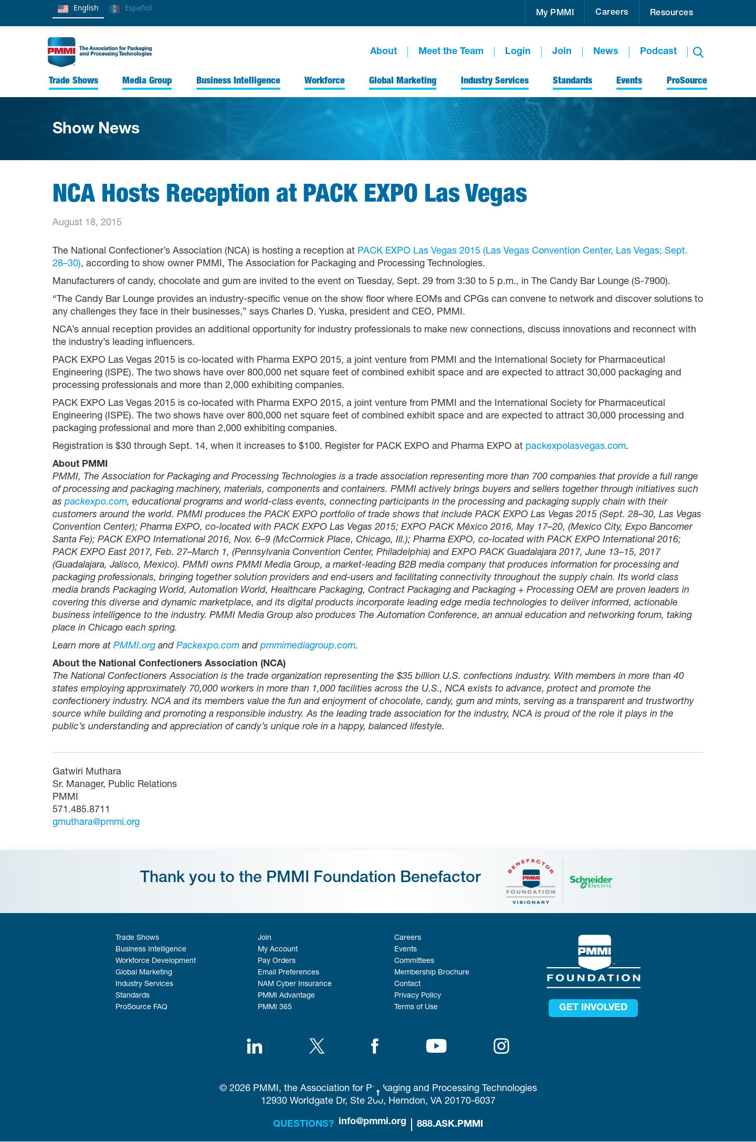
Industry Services (144, 984)
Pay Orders (277, 961)
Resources (672, 13)
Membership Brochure (431, 973)
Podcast (658, 52)
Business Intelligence (151, 950)
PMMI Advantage (286, 996)
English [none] (78, 9)
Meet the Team (451, 52)
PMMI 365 (275, 1007)
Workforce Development (156, 961)
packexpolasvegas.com (576, 447)
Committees (414, 961)
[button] (555, 13)
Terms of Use (416, 1007)
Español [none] (130, 9)
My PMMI (555, 13)
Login (518, 52)
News (605, 52)
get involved (593, 1008)
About (383, 52)
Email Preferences (288, 973)
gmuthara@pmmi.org (96, 822)
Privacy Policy (417, 996)
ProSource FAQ (141, 1007)
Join (562, 52)
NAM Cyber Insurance (295, 984)
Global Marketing (144, 973)
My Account (278, 950)
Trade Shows (137, 938)
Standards (133, 996)
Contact (407, 984)
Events (405, 950)
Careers (611, 13)
